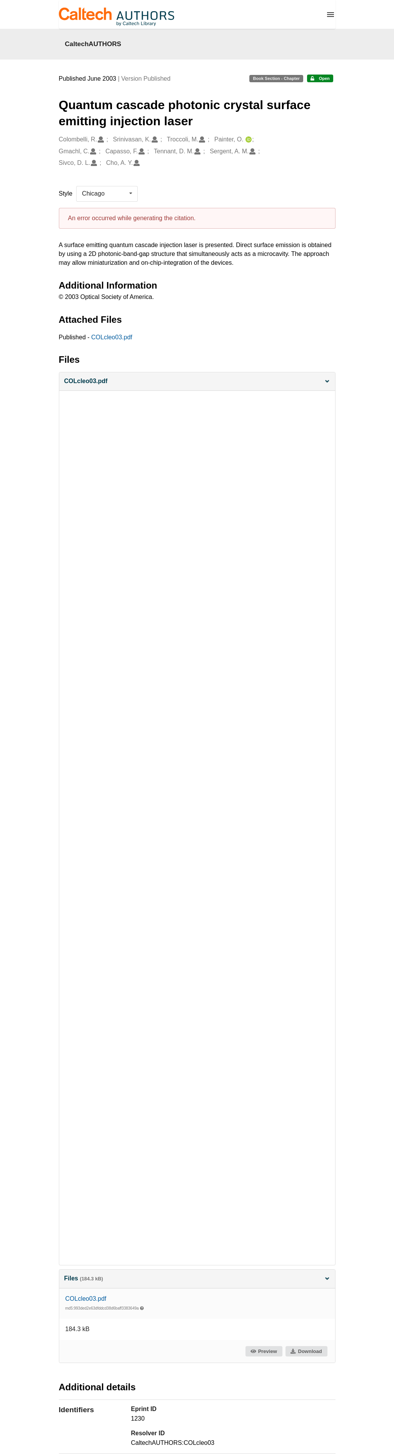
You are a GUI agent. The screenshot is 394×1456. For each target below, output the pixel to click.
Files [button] (197, 1278)
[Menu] (330, 14)
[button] (197, 381)
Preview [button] (263, 1351)
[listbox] (107, 193)
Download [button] (306, 1351)
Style (66, 193)
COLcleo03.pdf (111, 337)
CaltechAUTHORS (93, 44)
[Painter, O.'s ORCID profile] (248, 139)
